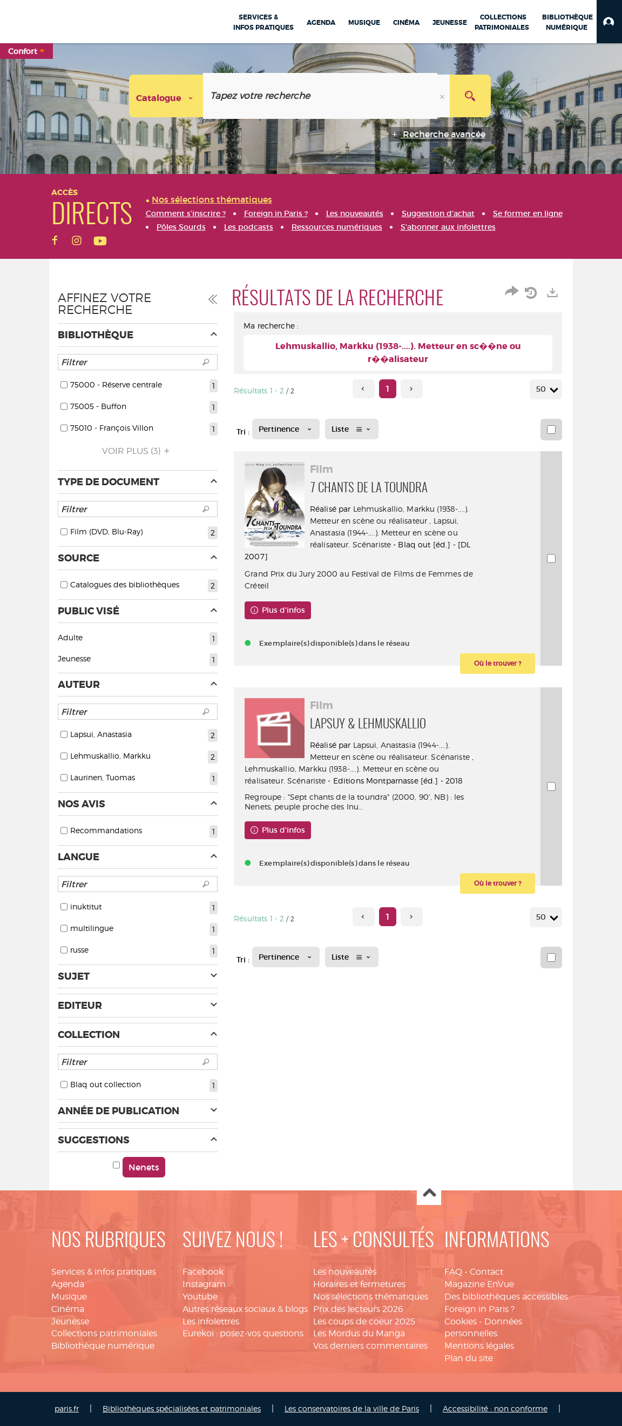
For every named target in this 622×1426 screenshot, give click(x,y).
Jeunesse (70, 1321)
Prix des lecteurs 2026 (358, 1309)
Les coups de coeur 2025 (364, 1321)
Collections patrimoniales (104, 1333)
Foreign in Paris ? (479, 1309)
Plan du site (468, 1358)
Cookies (460, 1321)
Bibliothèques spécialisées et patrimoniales (182, 1408)
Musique (69, 1296)
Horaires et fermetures (359, 1284)
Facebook (203, 1272)
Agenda (67, 1284)
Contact (486, 1272)
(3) (137, 451)
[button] (609, 21)
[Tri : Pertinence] (286, 429)
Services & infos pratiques (103, 1272)
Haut (429, 1193)
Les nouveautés (344, 1272)
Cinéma (67, 1309)
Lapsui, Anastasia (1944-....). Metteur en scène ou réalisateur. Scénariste (389, 532)
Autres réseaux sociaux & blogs (245, 1309)
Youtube (200, 1296)
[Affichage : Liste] (351, 429)
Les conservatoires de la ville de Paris (352, 1408)
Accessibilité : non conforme (495, 1408)
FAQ (453, 1272)
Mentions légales (479, 1346)
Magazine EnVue (479, 1284)
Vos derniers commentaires (370, 1346)
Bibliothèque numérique (102, 1346)
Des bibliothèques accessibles (506, 1296)
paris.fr (67, 1408)
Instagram (204, 1284)
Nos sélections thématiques (370, 1296)
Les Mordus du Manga (359, 1333)
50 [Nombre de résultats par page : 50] (542, 389)
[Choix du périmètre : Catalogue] (166, 96)
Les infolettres (210, 1321)
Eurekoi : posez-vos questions (242, 1333)
